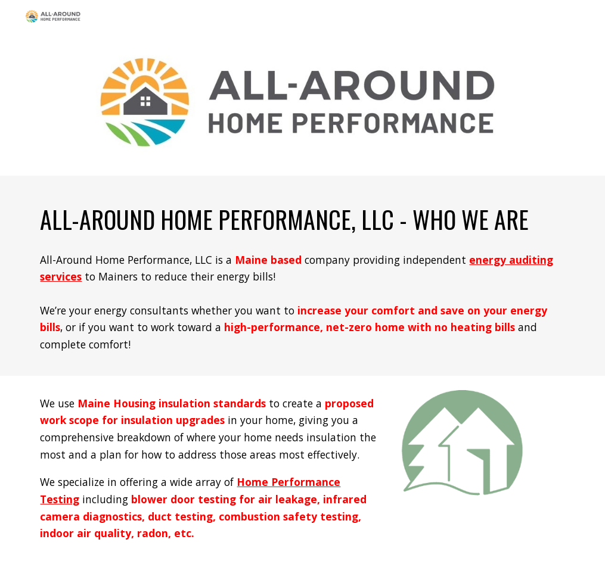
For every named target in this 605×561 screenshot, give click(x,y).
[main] (302, 217)
